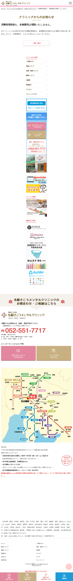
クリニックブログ (36, 94)
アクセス (36, 89)
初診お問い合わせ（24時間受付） (38, 126)
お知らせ (3, 556)
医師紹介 (36, 84)
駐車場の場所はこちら (8, 473)
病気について (36, 66)
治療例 (36, 80)
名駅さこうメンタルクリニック (40, 564)
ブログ (38, 556)
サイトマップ (40, 560)
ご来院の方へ (36, 61)
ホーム (3, 543)
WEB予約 (3, 560)
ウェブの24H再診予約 (39, 135)
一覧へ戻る (36, 43)
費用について (36, 75)
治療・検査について (36, 70)
